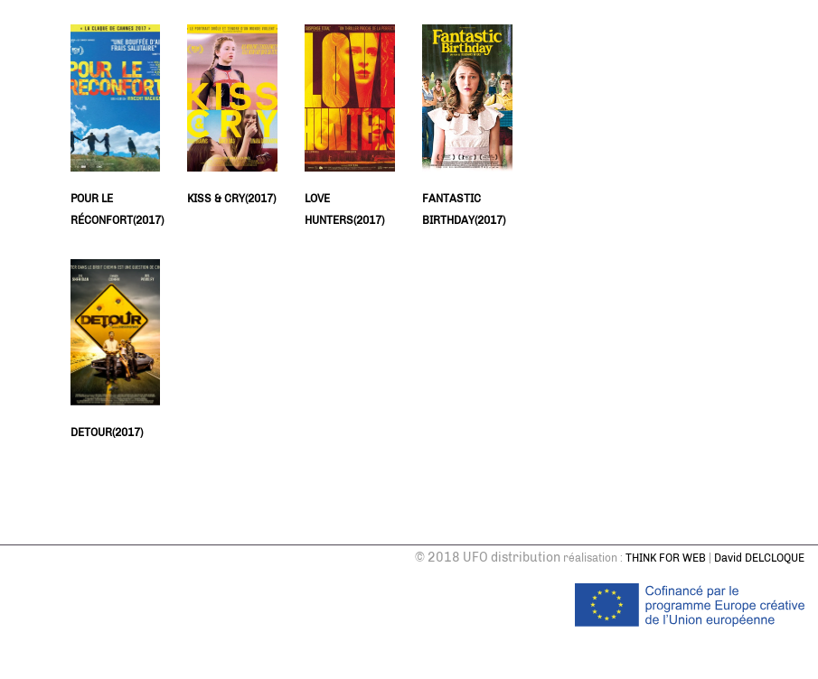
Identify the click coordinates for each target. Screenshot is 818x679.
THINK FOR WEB (665, 558)
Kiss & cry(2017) (231, 198)
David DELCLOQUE (759, 558)
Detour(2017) (107, 432)
